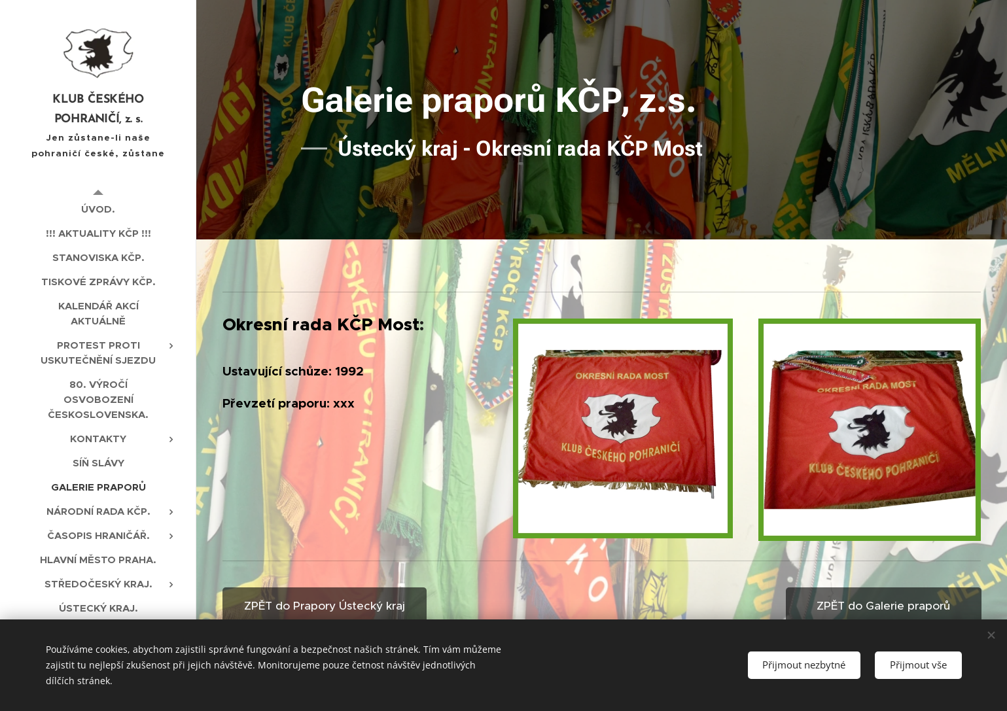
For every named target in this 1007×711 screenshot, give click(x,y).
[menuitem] (98, 209)
